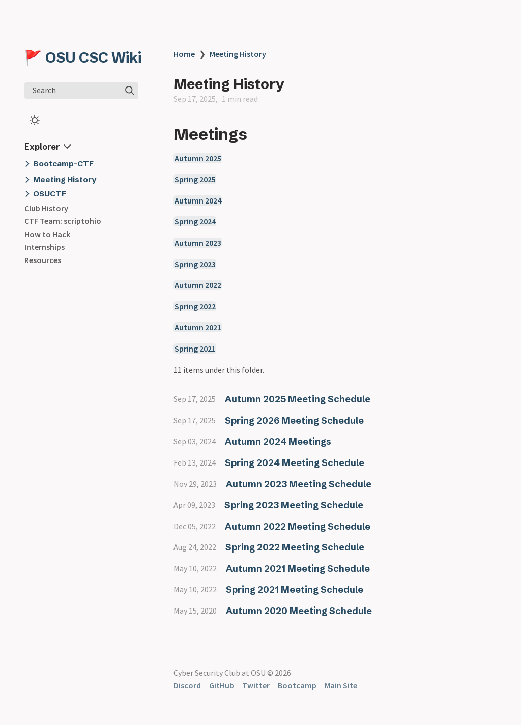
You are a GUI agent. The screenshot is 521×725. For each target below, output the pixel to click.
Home (184, 54)
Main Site (341, 685)
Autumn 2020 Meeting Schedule (299, 611)
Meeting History (238, 54)
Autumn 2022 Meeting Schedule (297, 526)
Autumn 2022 (198, 285)
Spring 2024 (195, 221)
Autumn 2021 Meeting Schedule (298, 568)
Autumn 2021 (198, 327)
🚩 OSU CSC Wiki (82, 57)
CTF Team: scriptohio (62, 221)
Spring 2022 (195, 306)
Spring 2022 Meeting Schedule (294, 547)
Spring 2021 (195, 348)
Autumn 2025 (198, 158)
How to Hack (47, 234)
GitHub (221, 685)
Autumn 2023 (198, 243)
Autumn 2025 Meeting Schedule (297, 399)
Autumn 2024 (198, 200)
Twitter (256, 685)
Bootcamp (297, 685)
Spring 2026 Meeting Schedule (294, 420)
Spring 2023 (195, 264)
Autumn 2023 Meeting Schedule (298, 484)
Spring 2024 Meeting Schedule (294, 463)
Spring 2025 (195, 179)
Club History (46, 208)
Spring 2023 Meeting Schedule (293, 505)
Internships (44, 247)
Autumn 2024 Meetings (278, 441)
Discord (187, 685)
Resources (42, 260)
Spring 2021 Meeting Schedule (294, 589)
